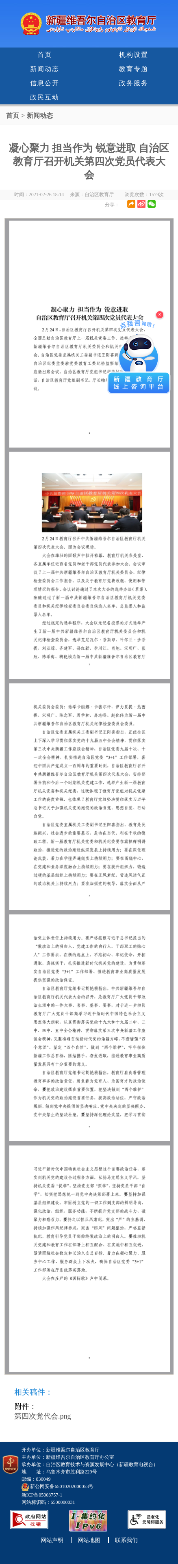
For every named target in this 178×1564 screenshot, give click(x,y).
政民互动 (44, 97)
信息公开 (44, 83)
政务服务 (133, 83)
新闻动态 (44, 68)
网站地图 (89, 1540)
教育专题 (133, 68)
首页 (44, 54)
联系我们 (126, 1540)
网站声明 (52, 1540)
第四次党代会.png (42, 1416)
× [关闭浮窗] (159, 315)
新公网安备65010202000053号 (61, 1487)
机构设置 (133, 54)
